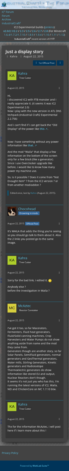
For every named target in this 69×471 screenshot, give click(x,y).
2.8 (46, 31)
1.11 (54, 34)
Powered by (34, 465)
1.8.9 (30, 34)
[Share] (60, 63)
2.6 (34, 31)
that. (31, 145)
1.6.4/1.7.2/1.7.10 (14, 34)
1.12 (61, 34)
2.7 (40, 31)
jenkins (49, 27)
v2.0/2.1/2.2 (10, 31)
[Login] (55, 4)
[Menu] (64, 4)
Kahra (13, 56)
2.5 (28, 31)
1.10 (46, 34)
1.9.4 (39, 34)
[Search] (45, 4)
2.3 (22, 31)
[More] (59, 88)
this (42, 129)
